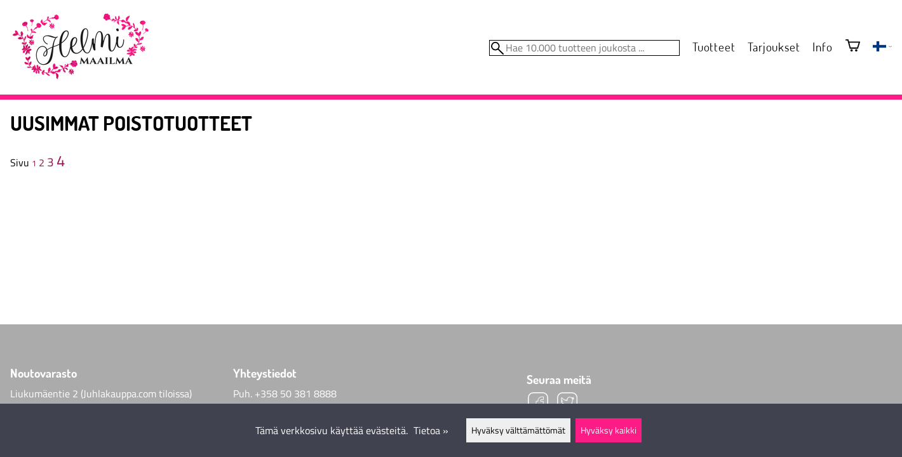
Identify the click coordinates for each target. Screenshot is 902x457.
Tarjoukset (774, 47)
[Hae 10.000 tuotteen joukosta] (584, 48)
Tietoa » (431, 430)
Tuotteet (713, 47)
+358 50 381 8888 (296, 393)
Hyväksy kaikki (608, 430)
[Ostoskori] (852, 47)
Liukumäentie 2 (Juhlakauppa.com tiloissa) (101, 393)
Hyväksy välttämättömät (518, 430)
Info (822, 47)
